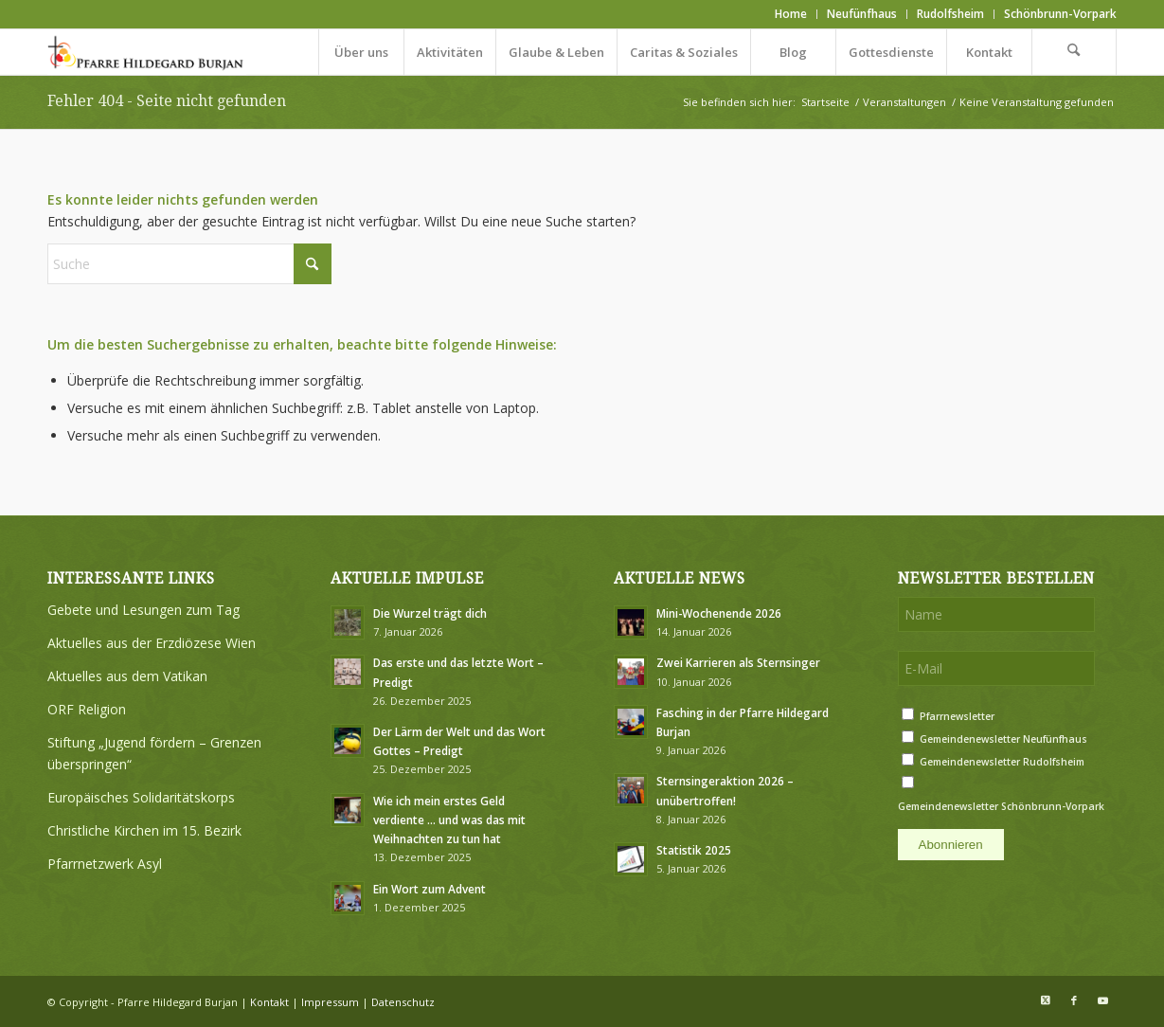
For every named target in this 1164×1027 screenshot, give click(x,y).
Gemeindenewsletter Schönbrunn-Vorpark (1001, 806)
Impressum (330, 1002)
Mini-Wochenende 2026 (718, 613)
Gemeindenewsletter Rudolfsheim (1002, 761)
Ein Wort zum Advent (429, 888)
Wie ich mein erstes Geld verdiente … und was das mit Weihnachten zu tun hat (449, 819)
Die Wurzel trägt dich (430, 613)
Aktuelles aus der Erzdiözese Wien (151, 643)
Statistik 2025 (693, 849)
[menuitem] (791, 14)
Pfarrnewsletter (957, 716)
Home (791, 14)
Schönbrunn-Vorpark (1060, 14)
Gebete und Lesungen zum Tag (143, 610)
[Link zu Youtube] (1102, 1000)
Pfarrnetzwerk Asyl (104, 864)
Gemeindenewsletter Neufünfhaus (1003, 739)
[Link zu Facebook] (1074, 1000)
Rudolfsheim (950, 14)
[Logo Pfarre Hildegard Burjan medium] (146, 52)
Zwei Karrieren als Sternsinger (738, 662)
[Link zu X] (1045, 1000)
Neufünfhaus (862, 14)
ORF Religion (86, 709)
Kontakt (269, 1002)
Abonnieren (951, 845)
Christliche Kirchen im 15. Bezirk (144, 830)
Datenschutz (403, 1002)
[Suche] (1074, 52)
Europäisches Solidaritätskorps (141, 797)
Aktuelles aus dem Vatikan (127, 676)
